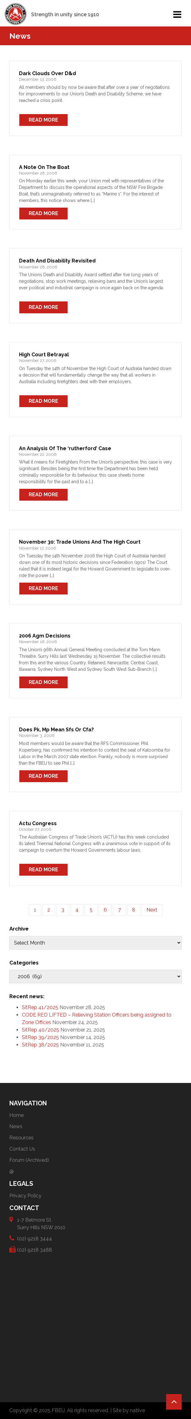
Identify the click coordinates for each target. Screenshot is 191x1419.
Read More (43, 120)
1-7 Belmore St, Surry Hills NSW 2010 (41, 1223)
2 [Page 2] (48, 910)
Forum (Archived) (29, 1160)
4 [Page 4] (77, 910)
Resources (21, 1138)
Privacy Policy (25, 1196)
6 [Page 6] (105, 910)
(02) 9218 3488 (34, 1249)
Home (16, 1115)
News (15, 1126)
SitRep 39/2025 (40, 1037)
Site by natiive (129, 1410)
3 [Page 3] (62, 910)
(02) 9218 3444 (34, 1238)
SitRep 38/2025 (40, 1045)
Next (151, 910)
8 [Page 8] (133, 910)
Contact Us (22, 1149)
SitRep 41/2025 (40, 1007)
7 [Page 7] (119, 910)
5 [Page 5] (91, 910)
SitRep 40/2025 (40, 1030)
